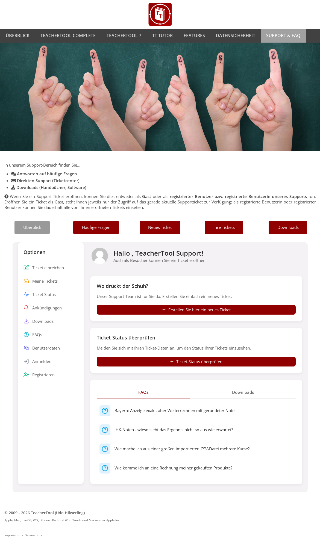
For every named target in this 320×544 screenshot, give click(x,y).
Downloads (243, 392)
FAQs (143, 392)
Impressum (12, 535)
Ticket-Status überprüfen (196, 361)
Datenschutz (33, 535)
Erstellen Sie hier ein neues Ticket (196, 309)
